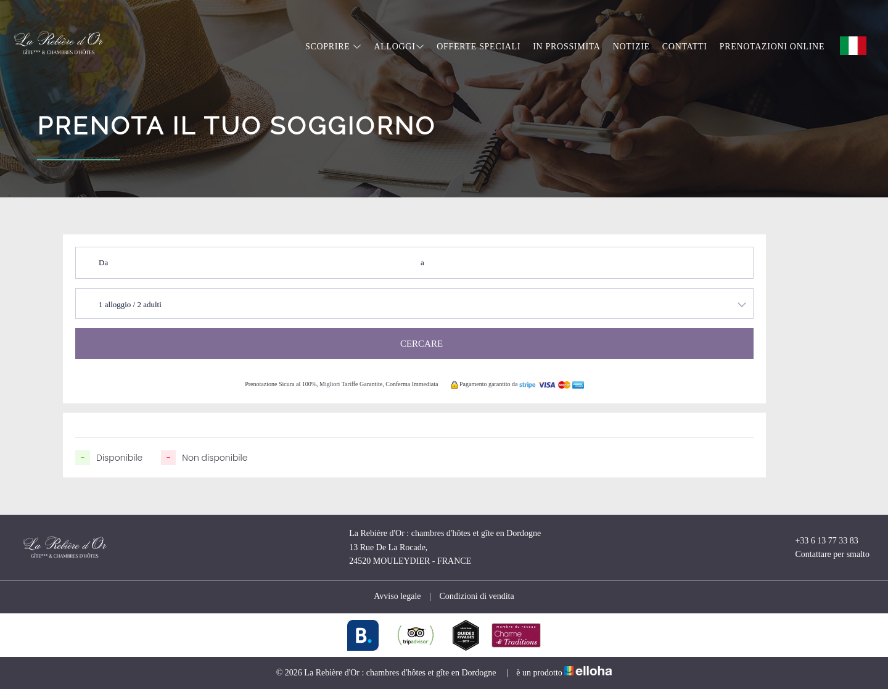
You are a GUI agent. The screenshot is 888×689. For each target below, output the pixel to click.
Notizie (631, 46)
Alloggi (399, 46)
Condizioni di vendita (476, 596)
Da (103, 262)
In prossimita (567, 46)
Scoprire (333, 46)
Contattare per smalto (825, 554)
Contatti (684, 46)
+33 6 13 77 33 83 (819, 541)
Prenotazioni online (772, 46)
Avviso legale (397, 596)
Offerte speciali (478, 46)
